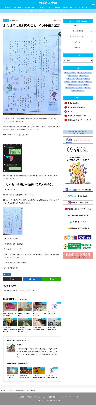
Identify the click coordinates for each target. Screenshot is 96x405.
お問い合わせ (53, 397)
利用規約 (29, 397)
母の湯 (89, 81)
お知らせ (42, 7)
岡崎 (75, 81)
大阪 (68, 81)
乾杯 (87, 78)
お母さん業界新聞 (18, 7)
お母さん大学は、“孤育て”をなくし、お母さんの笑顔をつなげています (48, 11)
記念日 (88, 87)
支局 (71, 7)
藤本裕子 (57, 7)
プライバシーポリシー (40, 397)
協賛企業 (65, 7)
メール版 (71, 78)
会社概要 (22, 397)
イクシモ (50, 7)
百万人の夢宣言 (72, 87)
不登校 (80, 78)
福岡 (81, 87)
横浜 (82, 81)
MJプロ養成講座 (71, 72)
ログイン (77, 7)
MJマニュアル (63, 397)
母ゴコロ (7, 7)
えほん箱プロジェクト (85, 72)
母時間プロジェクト (75, 84)
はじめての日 (73, 75)
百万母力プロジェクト (31, 7)
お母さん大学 (48, 3)
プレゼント (84, 75)
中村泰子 (58, 20)
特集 (86, 84)
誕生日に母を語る (78, 90)
